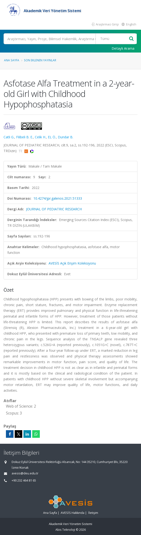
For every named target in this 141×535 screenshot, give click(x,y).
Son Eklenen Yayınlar (40, 60)
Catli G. (9, 137)
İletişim (93, 513)
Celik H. (40, 137)
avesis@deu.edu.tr (25, 473)
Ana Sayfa (11, 60)
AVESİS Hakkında (72, 513)
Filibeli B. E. (24, 137)
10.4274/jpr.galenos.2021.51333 (57, 198)
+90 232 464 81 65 (24, 480)
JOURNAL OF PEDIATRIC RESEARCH (54, 209)
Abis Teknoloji (65, 530)
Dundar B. (65, 137)
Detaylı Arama (123, 48)
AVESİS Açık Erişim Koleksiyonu (72, 263)
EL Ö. (52, 137)
